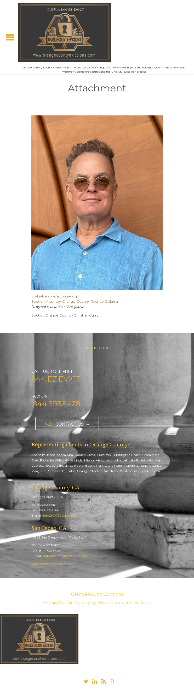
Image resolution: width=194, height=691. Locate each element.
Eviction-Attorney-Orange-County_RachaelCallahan (75, 301)
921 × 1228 (65, 306)
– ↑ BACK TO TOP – (97, 348)
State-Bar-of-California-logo (55, 296)
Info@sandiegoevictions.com (65, 556)
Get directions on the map (51, 564)
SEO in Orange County (66, 602)
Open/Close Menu (10, 37)
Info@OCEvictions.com (61, 515)
